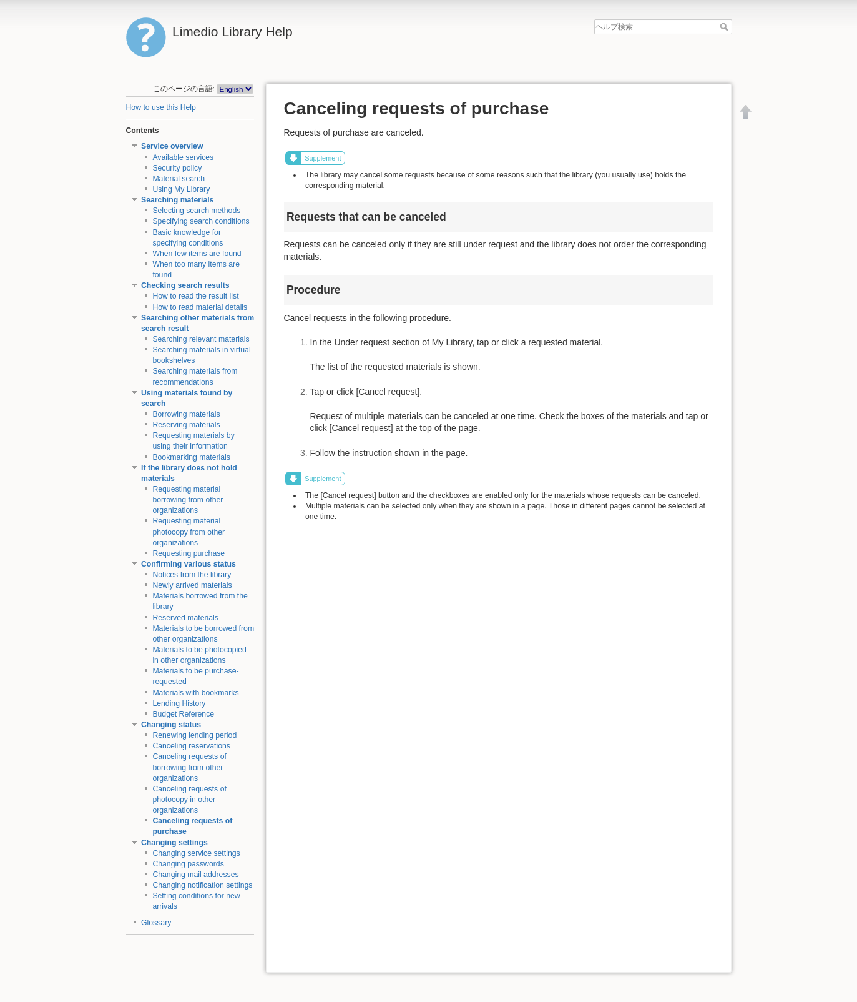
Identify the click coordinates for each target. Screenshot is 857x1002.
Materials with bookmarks (195, 692)
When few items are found (196, 253)
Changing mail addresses (195, 874)
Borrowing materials (186, 414)
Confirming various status (188, 564)
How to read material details (199, 307)
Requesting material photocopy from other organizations (188, 532)
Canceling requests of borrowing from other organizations (189, 767)
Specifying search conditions (200, 221)
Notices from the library (191, 574)
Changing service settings (196, 853)
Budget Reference (183, 714)
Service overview (172, 146)
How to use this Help (161, 107)
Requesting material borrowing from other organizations (187, 500)
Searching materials (177, 200)
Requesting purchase (188, 553)
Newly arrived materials (192, 585)
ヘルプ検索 (726, 26)
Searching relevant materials (200, 339)
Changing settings (174, 842)
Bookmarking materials (191, 457)
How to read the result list (195, 296)
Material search (178, 178)
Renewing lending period (194, 735)
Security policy (177, 168)
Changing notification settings (202, 885)
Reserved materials (185, 617)
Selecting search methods (196, 210)
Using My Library (181, 189)
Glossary (156, 922)
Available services (182, 157)
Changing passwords (187, 864)
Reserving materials (186, 424)
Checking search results (185, 285)
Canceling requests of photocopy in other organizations (189, 800)
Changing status (171, 724)
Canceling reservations (191, 746)
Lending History (178, 703)
